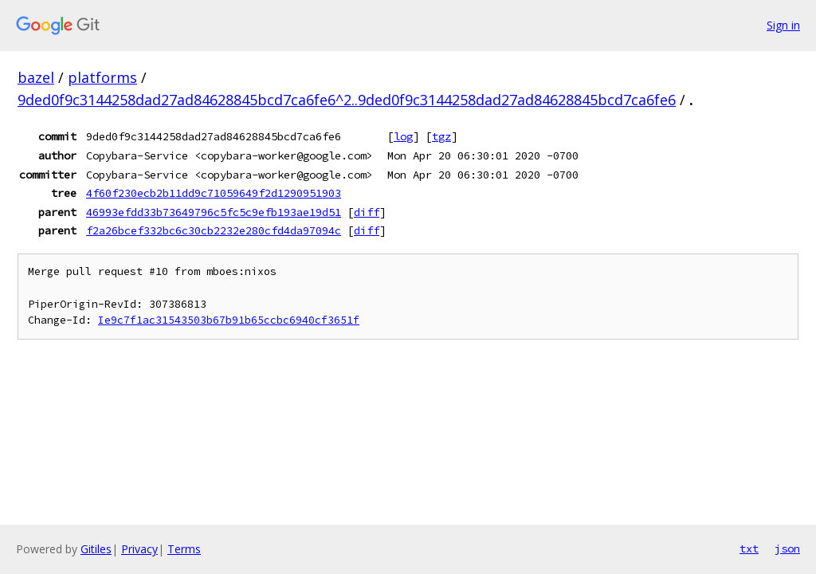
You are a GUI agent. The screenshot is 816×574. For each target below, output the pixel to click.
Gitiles (96, 548)
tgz (441, 136)
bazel (36, 77)
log (403, 136)
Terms (184, 548)
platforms (102, 77)
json (787, 548)
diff (366, 212)
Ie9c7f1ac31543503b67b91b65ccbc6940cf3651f (228, 320)
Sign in (783, 25)
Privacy (139, 548)
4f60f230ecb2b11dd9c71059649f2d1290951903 (213, 193)
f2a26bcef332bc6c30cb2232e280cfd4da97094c (213, 230)
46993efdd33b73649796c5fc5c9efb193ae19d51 (213, 212)
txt (749, 548)
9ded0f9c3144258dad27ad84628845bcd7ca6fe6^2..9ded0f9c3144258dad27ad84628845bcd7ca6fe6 (347, 99)
